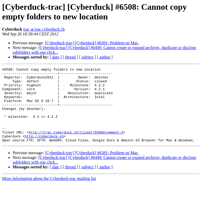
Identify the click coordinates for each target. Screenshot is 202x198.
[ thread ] (70, 57)
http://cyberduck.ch (44, 150)
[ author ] (105, 57)
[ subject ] (87, 57)
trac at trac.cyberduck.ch (43, 29)
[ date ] (56, 57)
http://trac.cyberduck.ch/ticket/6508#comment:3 (76, 145)
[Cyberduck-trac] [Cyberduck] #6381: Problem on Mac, (92, 43)
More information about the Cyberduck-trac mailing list (49, 193)
